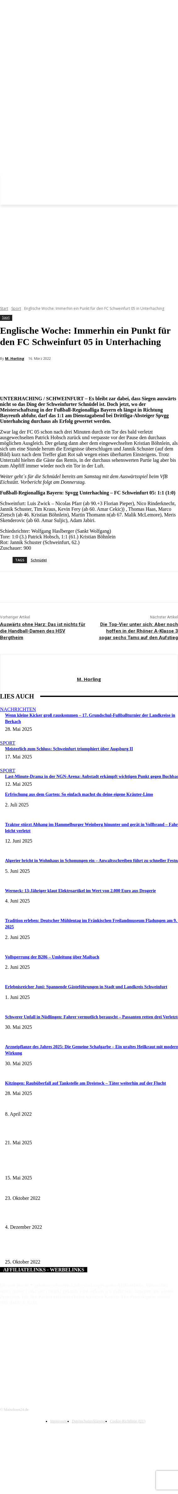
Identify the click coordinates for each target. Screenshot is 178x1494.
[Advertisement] (89, 252)
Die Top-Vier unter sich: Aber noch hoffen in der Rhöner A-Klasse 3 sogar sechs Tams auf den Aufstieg (138, 631)
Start (4, 308)
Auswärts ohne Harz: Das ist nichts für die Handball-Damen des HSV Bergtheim (42, 631)
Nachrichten (18, 709)
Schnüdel (39, 560)
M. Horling (14, 358)
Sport (16, 308)
